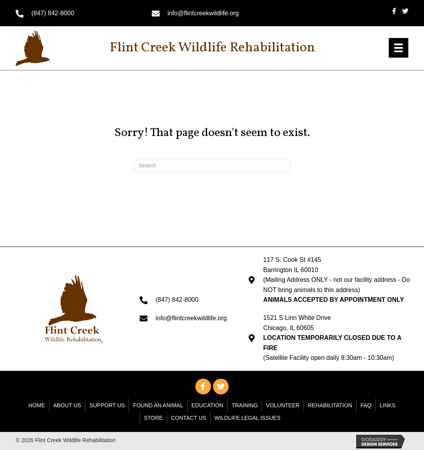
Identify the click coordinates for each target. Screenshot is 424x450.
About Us (67, 405)
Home (37, 405)
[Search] (212, 165)
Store (153, 418)
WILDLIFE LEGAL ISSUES (247, 418)
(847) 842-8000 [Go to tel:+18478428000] (52, 13)
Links (387, 405)
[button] (203, 386)
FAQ (365, 405)
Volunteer (283, 405)
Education (207, 405)
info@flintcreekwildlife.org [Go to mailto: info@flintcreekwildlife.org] (203, 13)
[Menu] (398, 48)
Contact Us (188, 418)
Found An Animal (158, 405)
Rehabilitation (330, 405)
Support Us (107, 405)
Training (244, 405)
